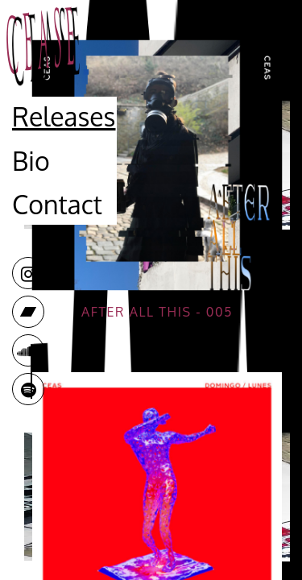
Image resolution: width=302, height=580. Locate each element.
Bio (31, 160)
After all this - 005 (157, 312)
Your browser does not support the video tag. (157, 165)
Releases (64, 116)
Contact (57, 204)
